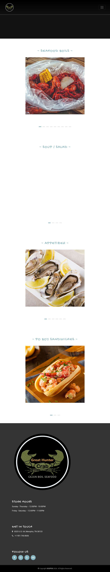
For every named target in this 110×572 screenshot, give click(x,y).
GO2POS (50, 568)
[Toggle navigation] (102, 7)
